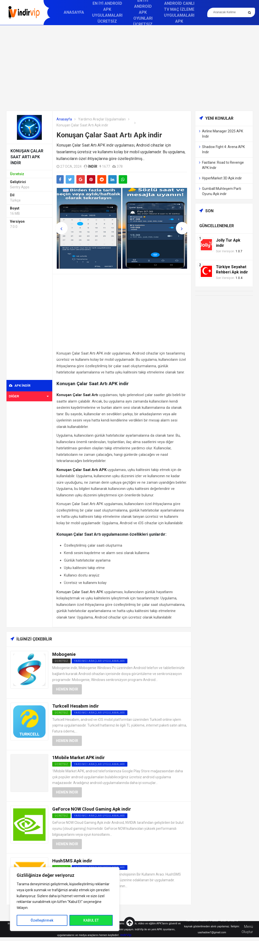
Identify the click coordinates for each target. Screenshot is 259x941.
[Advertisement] (129, 68)
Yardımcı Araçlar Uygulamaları (102, 119)
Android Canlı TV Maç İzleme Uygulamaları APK (179, 12)
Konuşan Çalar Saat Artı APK (79, 592)
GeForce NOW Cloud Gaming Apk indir (91, 809)
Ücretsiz (61, 661)
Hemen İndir (67, 689)
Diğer (29, 396)
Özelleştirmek (42, 920)
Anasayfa (74, 12)
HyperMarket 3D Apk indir (222, 178)
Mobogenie (64, 654)
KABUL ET (91, 920)
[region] (64, 899)
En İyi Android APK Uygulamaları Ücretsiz (107, 12)
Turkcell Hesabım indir (75, 706)
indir (92, 166)
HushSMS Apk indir (72, 860)
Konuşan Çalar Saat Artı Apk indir (109, 135)
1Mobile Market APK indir (78, 757)
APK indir (19, 385)
